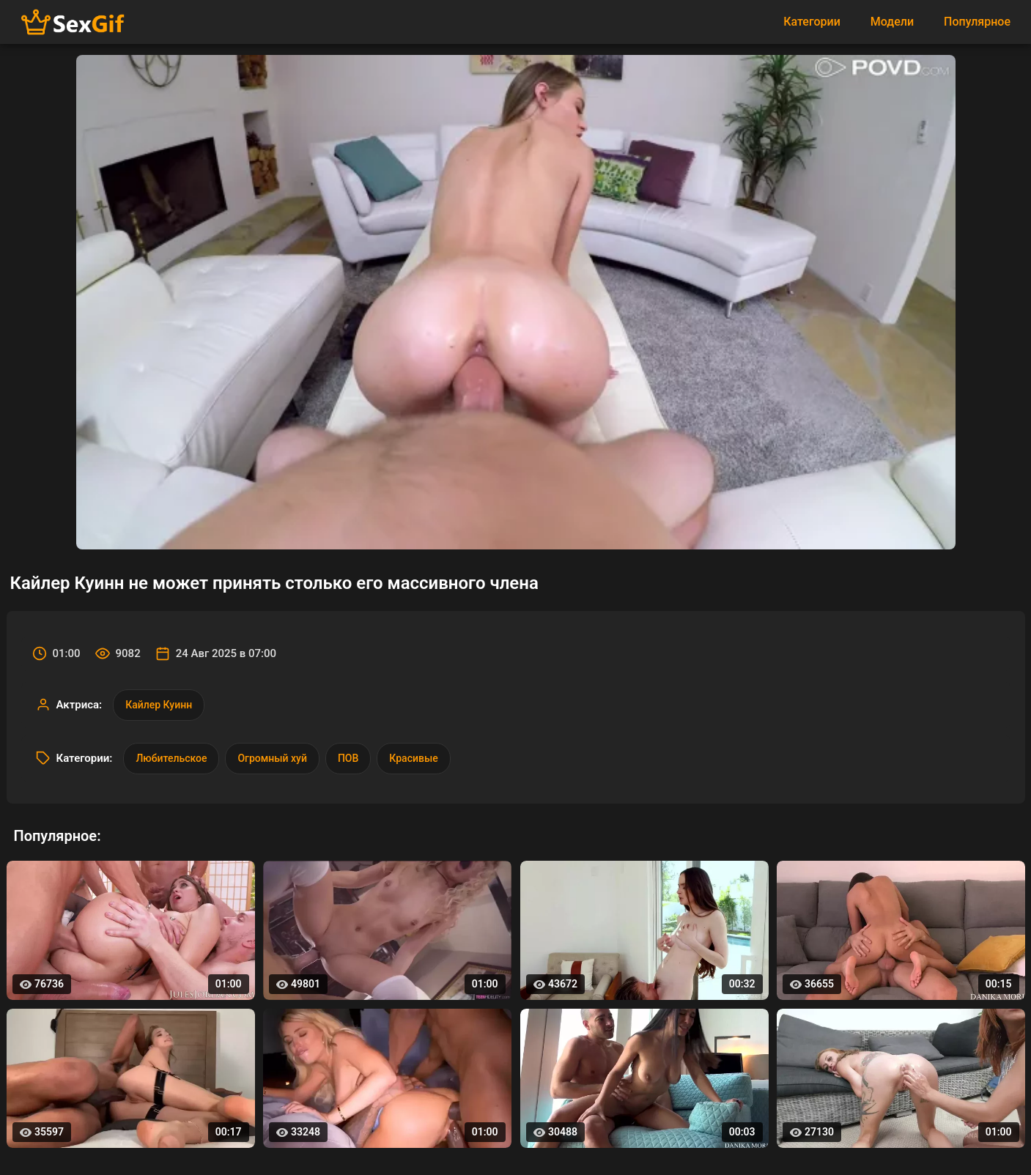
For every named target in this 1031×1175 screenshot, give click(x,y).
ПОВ (348, 758)
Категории (811, 22)
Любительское (171, 758)
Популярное (977, 22)
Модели (892, 22)
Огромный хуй (271, 758)
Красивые (413, 758)
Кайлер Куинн (158, 705)
